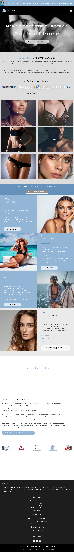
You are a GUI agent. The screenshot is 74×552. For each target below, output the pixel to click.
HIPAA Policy (35, 549)
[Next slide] (71, 467)
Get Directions (38, 527)
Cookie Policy (37, 505)
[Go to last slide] (3, 467)
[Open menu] (71, 11)
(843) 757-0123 (38, 530)
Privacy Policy (37, 503)
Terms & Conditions (37, 501)
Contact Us (37, 510)
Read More (43, 398)
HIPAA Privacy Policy (37, 508)
